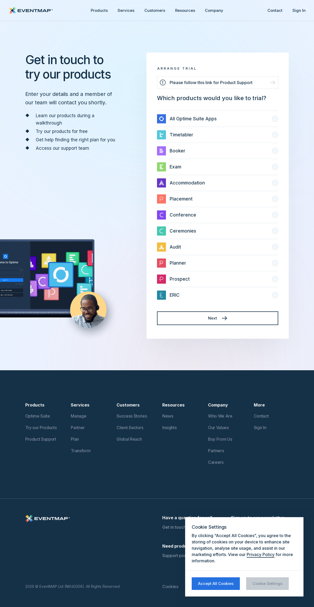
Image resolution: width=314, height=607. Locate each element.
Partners (216, 450)
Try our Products (41, 427)
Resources (185, 10)
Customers (154, 10)
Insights (169, 427)
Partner (78, 427)
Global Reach (129, 439)
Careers (216, 462)
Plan (75, 439)
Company (214, 10)
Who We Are (220, 416)
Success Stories (132, 416)
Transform (80, 450)
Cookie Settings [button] (267, 583)
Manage (78, 416)
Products (99, 10)
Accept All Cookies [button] (216, 583)
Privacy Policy (261, 554)
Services (126, 10)
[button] (99, 10)
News (167, 416)
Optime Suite (37, 416)
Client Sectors (130, 427)
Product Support (40, 439)
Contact (274, 10)
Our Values (218, 427)
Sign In (299, 10)
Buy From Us (220, 439)
